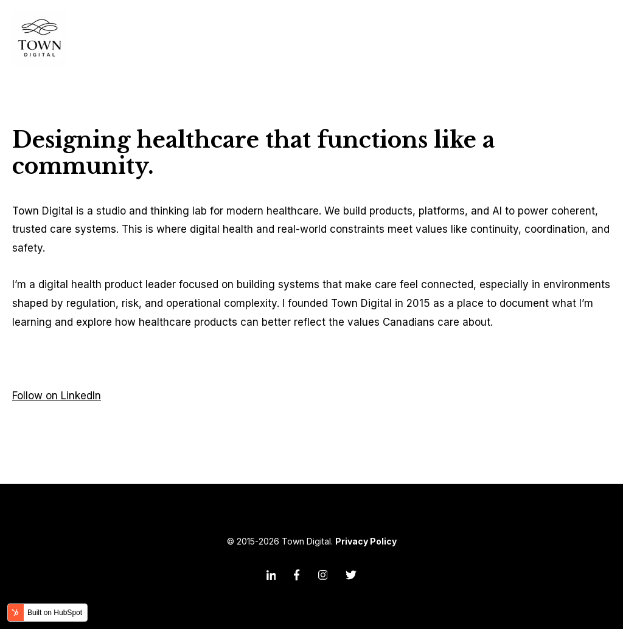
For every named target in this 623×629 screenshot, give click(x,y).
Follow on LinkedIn (56, 396)
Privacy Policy (366, 541)
